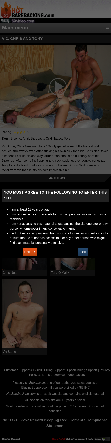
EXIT (83, 252)
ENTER (29, 252)
